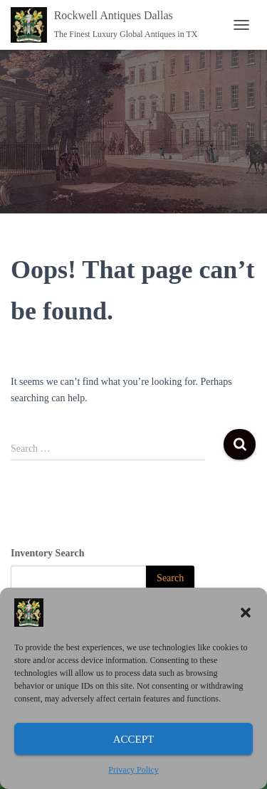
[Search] (170, 579)
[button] (246, 612)
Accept (134, 739)
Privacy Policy (133, 770)
